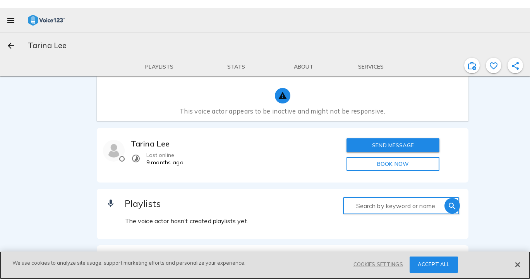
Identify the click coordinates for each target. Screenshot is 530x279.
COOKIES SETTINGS (378, 265)
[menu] (11, 20)
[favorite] (493, 65)
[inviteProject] (472, 65)
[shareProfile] (515, 65)
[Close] (517, 264)
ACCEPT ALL (433, 265)
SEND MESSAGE (393, 145)
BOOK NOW (393, 163)
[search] (452, 206)
